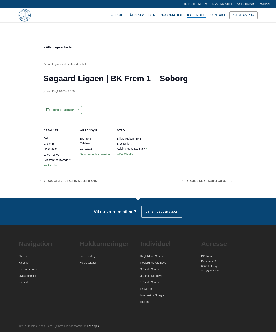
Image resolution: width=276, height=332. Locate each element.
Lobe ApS (93, 326)
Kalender (24, 262)
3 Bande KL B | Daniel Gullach (208, 180)
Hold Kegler (51, 165)
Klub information (28, 269)
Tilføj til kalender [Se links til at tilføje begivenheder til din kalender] (63, 109)
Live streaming (27, 275)
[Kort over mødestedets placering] (174, 146)
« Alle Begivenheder (58, 47)
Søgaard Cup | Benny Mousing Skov (72, 180)
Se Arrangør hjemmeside (95, 154)
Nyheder (24, 256)
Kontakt (23, 282)
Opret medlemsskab (162, 211)
